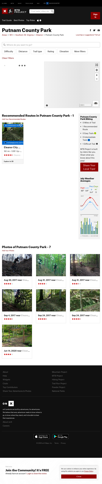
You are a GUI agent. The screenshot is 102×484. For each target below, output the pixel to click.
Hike (20, 3)
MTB (12, 3)
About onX (7, 422)
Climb (4, 3)
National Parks (58, 391)
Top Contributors (10, 387)
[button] (90, 29)
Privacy (63, 443)
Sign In (95, 15)
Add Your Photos (8, 251)
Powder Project (58, 387)
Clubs (5, 383)
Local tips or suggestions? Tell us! (88, 35)
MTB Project (57, 376)
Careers (6, 425)
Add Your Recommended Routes (14, 119)
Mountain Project (59, 372)
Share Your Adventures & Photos (17, 391)
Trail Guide (7, 20)
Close (78, 476)
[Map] (72, 85)
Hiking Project (58, 379)
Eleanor (39, 35)
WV (11, 35)
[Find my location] (97, 70)
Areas (4, 35)
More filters (79, 51)
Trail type (37, 51)
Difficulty (8, 51)
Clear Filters (8, 58)
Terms (56, 443)
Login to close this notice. (37, 474)
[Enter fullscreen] (97, 65)
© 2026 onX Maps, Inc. (44, 443)
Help (5, 376)
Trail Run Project (59, 383)
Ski (38, 3)
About (5, 372)
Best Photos (19, 20)
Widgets (6, 379)
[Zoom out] (97, 79)
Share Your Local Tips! (89, 167)
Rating (51, 51)
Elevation (64, 51)
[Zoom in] (97, 75)
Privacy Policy (88, 471)
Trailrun (29, 3)
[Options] (96, 103)
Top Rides (30, 20)
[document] (79, 473)
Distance (23, 51)
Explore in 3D (8, 161)
